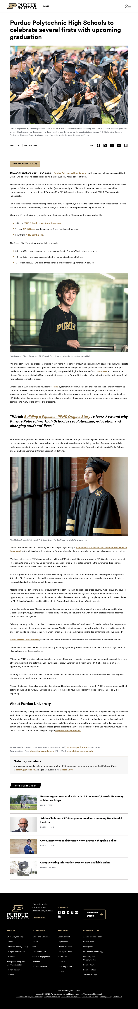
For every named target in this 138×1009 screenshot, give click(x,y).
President (36, 961)
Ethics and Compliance (41, 936)
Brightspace (63, 941)
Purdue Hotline (89, 969)
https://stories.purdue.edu (68, 730)
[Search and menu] (128, 6)
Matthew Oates (31, 145)
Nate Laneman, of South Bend (24, 639)
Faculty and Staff (65, 951)
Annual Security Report (92, 936)
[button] (126, 145)
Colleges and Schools (16, 951)
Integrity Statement (52, 997)
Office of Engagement (41, 956)
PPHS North (29, 228)
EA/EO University (35, 997)
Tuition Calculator (39, 966)
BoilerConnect (64, 936)
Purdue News (89, 964)
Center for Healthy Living (17, 946)
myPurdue (62, 956)
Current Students (65, 946)
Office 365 (62, 961)
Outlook (61, 971)
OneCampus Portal (66, 966)
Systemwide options (92, 914)
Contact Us (117, 997)
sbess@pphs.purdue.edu (42, 751)
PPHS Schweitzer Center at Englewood (42, 223)
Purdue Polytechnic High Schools (70, 172)
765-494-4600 (39, 917)
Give (34, 946)
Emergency (88, 946)
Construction (88, 941)
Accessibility (21, 997)
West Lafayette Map (15, 936)
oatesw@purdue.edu (77, 747)
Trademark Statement (92, 994)
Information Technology (93, 951)
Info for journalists (23, 163)
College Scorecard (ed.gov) (87, 997)
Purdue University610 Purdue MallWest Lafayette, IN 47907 (42, 907)
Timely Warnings (90, 974)
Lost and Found (39, 951)
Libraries (10, 974)
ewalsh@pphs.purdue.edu (80, 751)
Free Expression (68, 997)
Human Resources (14, 969)
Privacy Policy (105, 997)
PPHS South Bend (34, 234)
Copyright (40, 994)
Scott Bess (102, 371)
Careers (10, 941)
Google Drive (66, 769)
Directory (11, 956)
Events (35, 941)
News (46, 6)
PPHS (55, 386)
